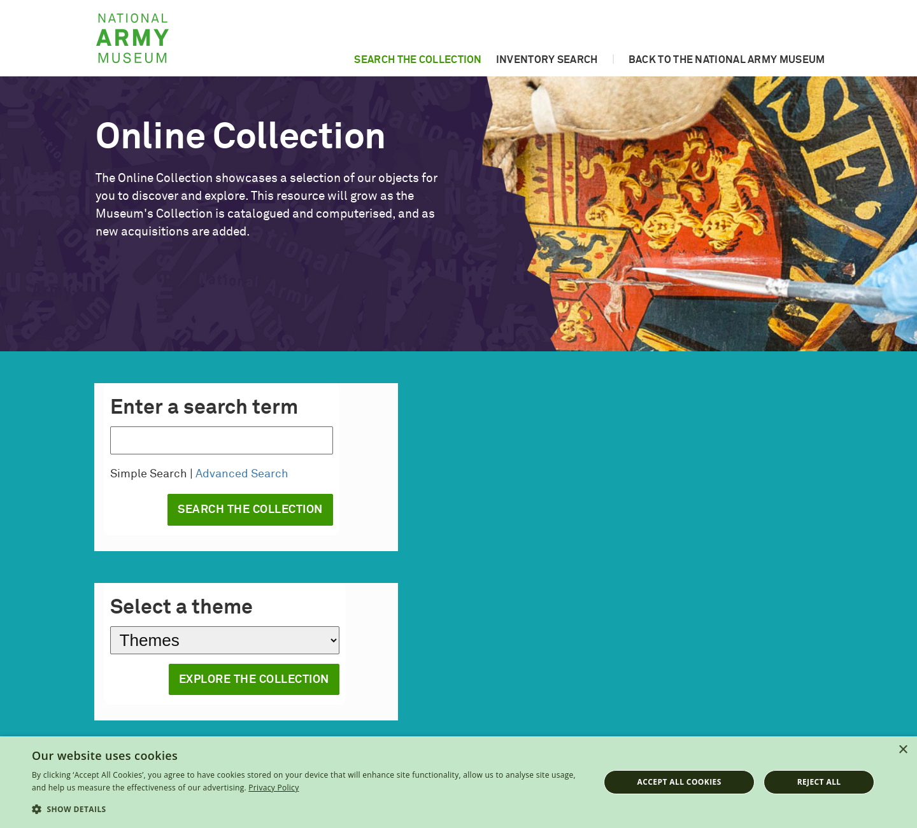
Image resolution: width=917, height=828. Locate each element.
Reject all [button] (819, 781)
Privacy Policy (273, 787)
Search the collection (417, 60)
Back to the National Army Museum (727, 60)
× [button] (902, 750)
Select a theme (181, 608)
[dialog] (458, 782)
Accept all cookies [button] (679, 781)
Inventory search (547, 60)
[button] (307, 809)
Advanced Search (241, 474)
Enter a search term (204, 408)
